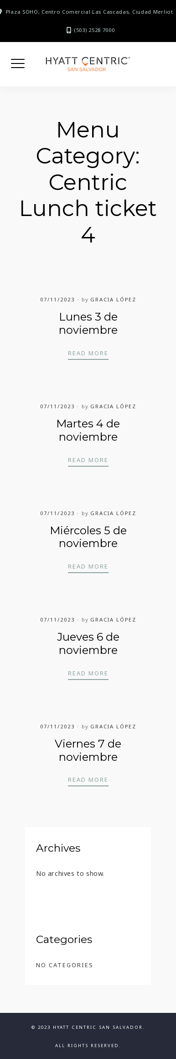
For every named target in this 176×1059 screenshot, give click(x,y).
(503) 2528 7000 (94, 29)
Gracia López (113, 299)
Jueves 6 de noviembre (88, 643)
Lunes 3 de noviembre (88, 323)
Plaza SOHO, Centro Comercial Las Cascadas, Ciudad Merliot (89, 11)
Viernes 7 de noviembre (88, 750)
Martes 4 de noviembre (88, 430)
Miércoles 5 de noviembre (88, 537)
